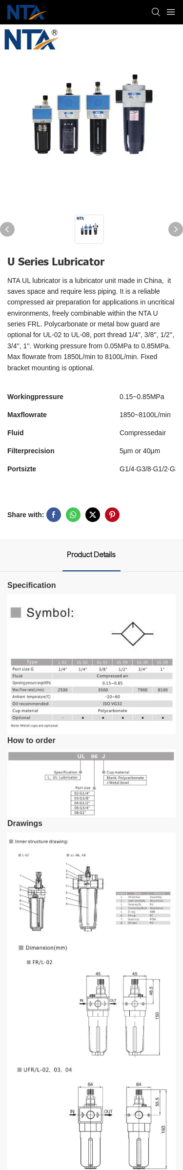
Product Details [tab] (91, 554)
